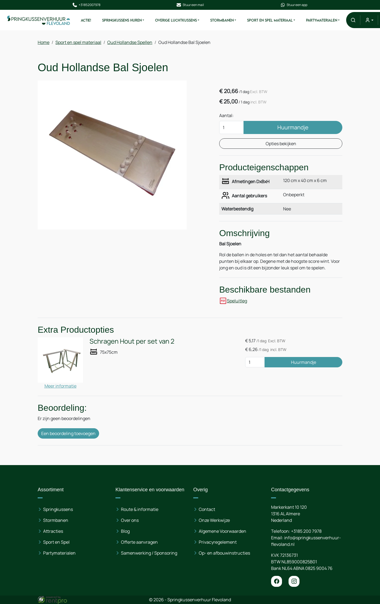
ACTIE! (86, 20)
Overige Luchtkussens (176, 20)
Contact (207, 509)
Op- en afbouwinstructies (224, 553)
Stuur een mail (190, 5)
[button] (353, 20)
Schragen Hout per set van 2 (132, 341)
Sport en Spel (56, 542)
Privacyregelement (218, 542)
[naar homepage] (38, 20)
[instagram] (294, 581)
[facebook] (276, 581)
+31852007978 (86, 5)
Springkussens (58, 509)
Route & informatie (139, 509)
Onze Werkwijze (214, 520)
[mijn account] (369, 20)
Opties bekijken (281, 144)
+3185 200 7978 (306, 531)
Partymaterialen (321, 20)
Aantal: (226, 115)
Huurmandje (292, 127)
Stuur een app (294, 5)
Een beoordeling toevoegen (68, 433)
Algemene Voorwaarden (222, 531)
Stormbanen (221, 20)
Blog (125, 531)
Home (43, 42)
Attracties (53, 531)
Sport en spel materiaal (269, 20)
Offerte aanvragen (139, 542)
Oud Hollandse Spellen (129, 42)
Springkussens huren (121, 20)
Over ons (130, 520)
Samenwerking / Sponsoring (149, 553)
